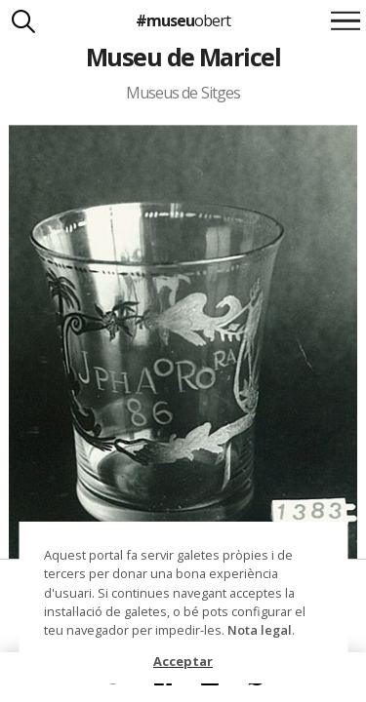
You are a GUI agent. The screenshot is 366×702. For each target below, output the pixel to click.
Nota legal (259, 630)
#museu (183, 20)
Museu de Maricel (183, 56)
